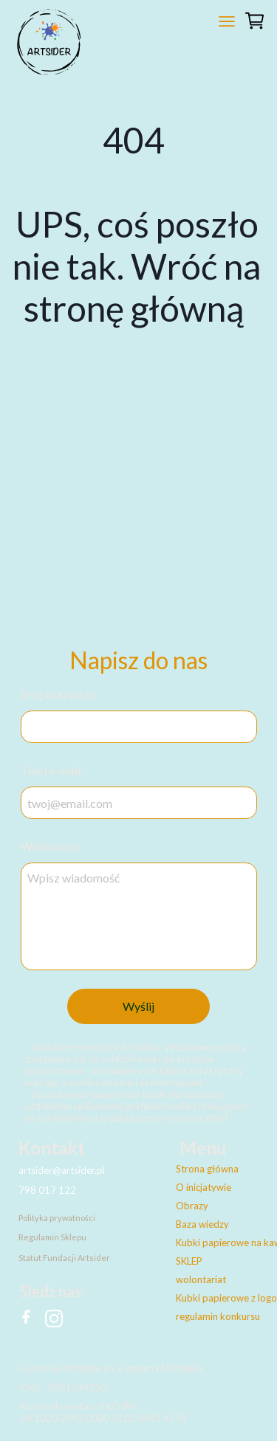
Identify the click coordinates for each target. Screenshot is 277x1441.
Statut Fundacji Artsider (64, 1257)
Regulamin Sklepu (52, 1237)
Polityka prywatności (56, 1218)
